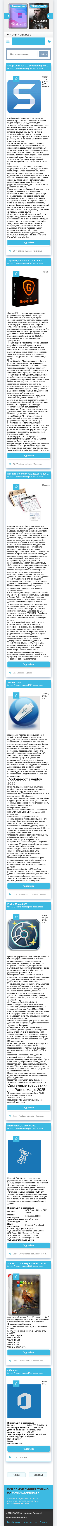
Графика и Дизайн (25, 251)
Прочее (29, 673)
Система (20, 673)
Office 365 (12, 1370)
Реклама (44, 1522)
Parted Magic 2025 (17, 904)
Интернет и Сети (43, 1254)
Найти (44, 54)
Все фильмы (13, 1522)
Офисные (38, 251)
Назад (16, 1474)
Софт (15, 894)
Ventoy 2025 (14, 682)
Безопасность (45, 894)
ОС (14, 251)
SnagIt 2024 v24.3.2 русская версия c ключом (28, 65)
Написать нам (30, 1522)
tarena (10, 68)
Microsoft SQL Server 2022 (21, 1125)
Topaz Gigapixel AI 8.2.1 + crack (24, 260)
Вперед (38, 1474)
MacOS (22, 894)
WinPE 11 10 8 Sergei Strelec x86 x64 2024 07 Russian (28, 1263)
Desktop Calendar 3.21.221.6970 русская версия (28, 473)
